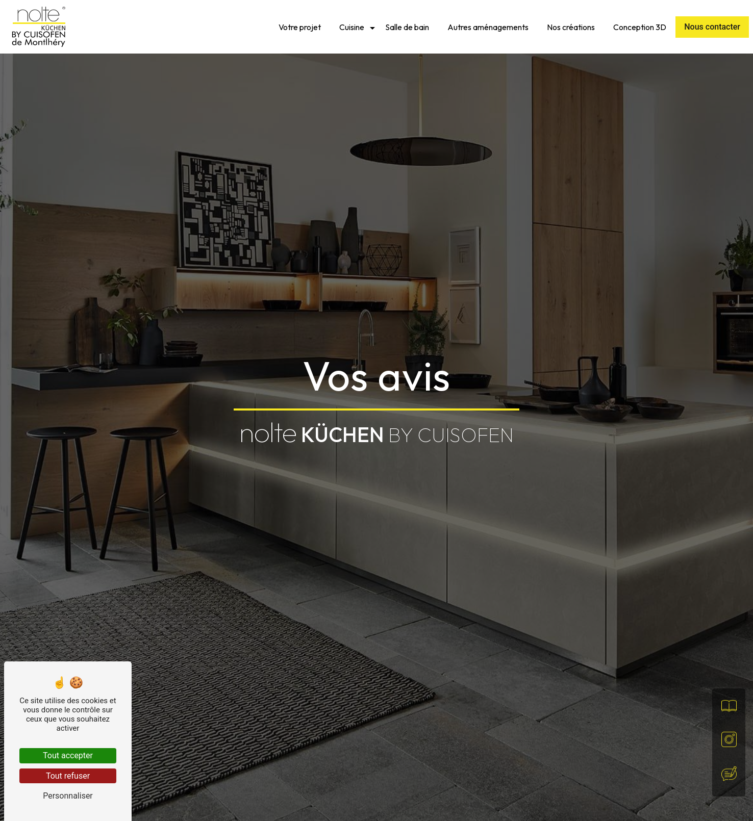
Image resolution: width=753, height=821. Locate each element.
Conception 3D (639, 27)
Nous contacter (712, 27)
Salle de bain (407, 27)
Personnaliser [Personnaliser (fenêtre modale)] (68, 796)
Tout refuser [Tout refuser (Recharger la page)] (68, 776)
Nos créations (571, 27)
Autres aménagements (488, 27)
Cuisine (351, 27)
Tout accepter (68, 755)
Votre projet (300, 27)
